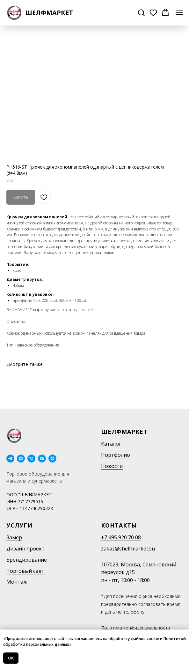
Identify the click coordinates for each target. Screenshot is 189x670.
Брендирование (26, 559)
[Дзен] (52, 458)
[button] (141, 12)
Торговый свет (25, 570)
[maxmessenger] (21, 458)
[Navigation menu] (179, 13)
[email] (42, 458)
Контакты (119, 525)
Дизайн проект (25, 548)
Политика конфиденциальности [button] (135, 628)
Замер (14, 537)
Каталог (111, 443)
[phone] (31, 458)
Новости (112, 466)
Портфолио (115, 454)
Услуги (19, 525)
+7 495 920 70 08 (121, 537)
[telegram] (10, 458)
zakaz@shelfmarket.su (128, 548)
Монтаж (16, 581)
